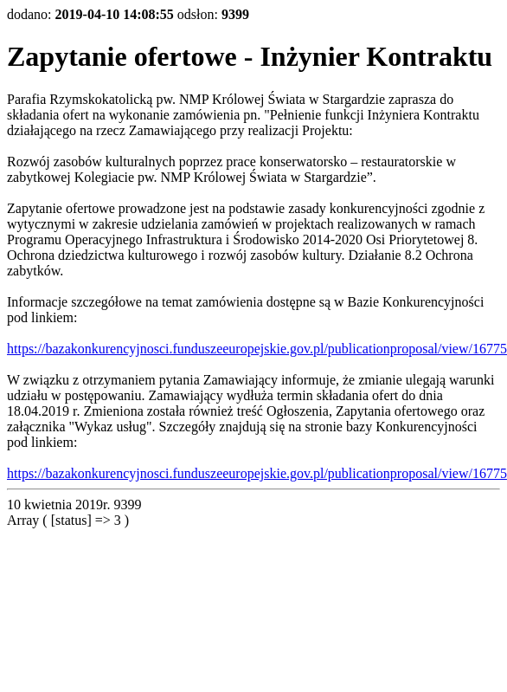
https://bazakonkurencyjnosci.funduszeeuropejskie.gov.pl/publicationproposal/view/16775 (257, 348)
